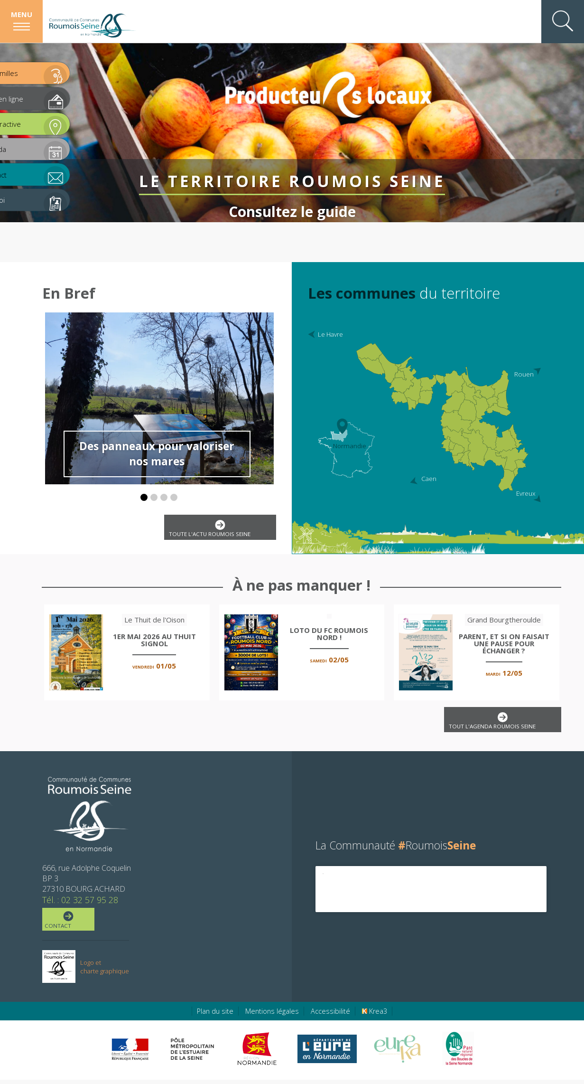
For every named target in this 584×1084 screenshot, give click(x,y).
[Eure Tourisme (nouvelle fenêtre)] (397, 1053)
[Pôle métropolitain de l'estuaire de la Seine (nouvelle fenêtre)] (193, 1053)
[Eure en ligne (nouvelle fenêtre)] (327, 1053)
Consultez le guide (292, 199)
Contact (68, 923)
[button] (144, 497)
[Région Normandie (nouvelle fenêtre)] (258, 1053)
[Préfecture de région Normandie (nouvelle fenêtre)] (130, 1053)
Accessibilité (330, 1015)
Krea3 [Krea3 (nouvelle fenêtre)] (374, 1015)
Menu (21, 14)
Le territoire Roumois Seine (292, 169)
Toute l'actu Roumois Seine (218, 529)
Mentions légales (272, 1015)
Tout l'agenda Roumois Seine (501, 723)
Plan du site (215, 1015)
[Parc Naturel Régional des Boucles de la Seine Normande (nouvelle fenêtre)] (457, 1053)
